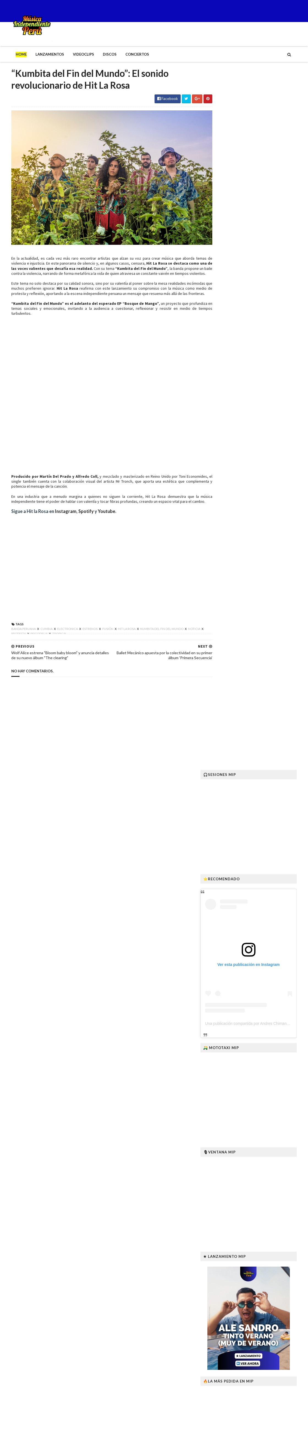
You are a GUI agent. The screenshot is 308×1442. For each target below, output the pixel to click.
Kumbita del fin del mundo (151, 639)
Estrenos (79, 639)
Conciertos (126, 54)
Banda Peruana (12, 639)
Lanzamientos (38, 54)
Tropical (52, 644)
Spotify (75, 521)
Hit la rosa (116, 639)
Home (9, 54)
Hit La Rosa (143, 258)
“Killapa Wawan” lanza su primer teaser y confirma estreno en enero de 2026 (272, 1298)
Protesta (11, 644)
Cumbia (35, 639)
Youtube (95, 521)
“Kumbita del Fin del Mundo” (135, 263)
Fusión (97, 639)
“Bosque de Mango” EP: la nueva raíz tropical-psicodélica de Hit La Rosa (272, 1240)
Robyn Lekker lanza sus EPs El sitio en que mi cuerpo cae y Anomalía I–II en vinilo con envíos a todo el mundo (272, 1270)
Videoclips (72, 54)
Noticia (183, 639)
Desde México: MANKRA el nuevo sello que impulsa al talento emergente (267, 1353)
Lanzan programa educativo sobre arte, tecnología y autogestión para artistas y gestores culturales (270, 1407)
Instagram (54, 521)
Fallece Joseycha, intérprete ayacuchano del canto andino (268, 1209)
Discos (98, 54)
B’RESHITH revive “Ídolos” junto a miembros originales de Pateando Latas (269, 1380)
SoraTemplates (32, 1434)
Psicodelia (32, 644)
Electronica (56, 639)
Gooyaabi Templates (90, 1434)
